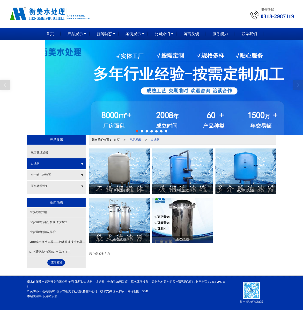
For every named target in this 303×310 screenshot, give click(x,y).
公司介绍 (162, 34)
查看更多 (57, 262)
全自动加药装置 (41, 175)
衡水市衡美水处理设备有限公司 (77, 291)
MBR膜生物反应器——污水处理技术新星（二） (60, 242)
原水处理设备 (39, 186)
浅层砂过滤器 (39, 152)
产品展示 (75, 34)
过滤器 (155, 139)
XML (145, 291)
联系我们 (249, 34)
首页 (50, 34)
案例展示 (133, 34)
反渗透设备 (50, 296)
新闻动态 (104, 34)
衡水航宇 (118, 291)
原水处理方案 (38, 212)
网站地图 (133, 291)
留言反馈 (191, 34)
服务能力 (220, 34)
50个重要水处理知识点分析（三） (51, 252)
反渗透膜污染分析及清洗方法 (48, 222)
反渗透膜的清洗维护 (43, 232)
